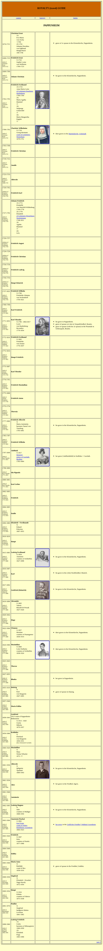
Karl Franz (20, 823)
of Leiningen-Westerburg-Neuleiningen (25, 217)
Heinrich (19, 455)
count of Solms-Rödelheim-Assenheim (24, 826)
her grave (59, 824)
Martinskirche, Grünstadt (77, 134)
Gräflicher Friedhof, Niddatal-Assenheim (81, 824)
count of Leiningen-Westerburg (23, 136)
